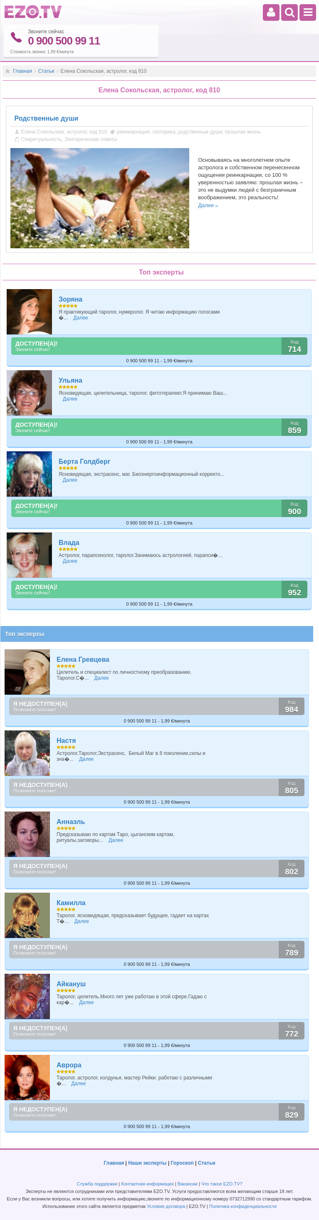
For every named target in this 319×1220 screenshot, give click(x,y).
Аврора (69, 1065)
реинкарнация (133, 132)
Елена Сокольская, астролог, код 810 (64, 132)
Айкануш (71, 983)
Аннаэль (71, 821)
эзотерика (163, 132)
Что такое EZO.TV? (221, 1183)
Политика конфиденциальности (243, 1206)
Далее (206, 205)
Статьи (46, 71)
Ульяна (70, 380)
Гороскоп (182, 1163)
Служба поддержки (97, 1183)
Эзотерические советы (90, 139)
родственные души (200, 132)
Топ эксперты (24, 634)
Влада (69, 542)
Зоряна (70, 299)
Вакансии (188, 1183)
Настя (66, 740)
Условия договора (166, 1206)
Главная (22, 71)
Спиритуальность (41, 139)
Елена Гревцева (83, 659)
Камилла (71, 902)
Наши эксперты (147, 1163)
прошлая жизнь (243, 132)
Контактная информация (147, 1183)
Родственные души (47, 118)
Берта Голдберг (84, 461)
